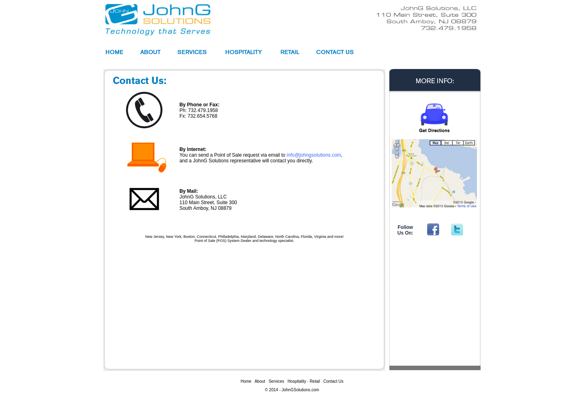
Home (245, 381)
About (260, 381)
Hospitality (297, 381)
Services (276, 381)
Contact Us (333, 381)
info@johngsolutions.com (314, 155)
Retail (314, 381)
